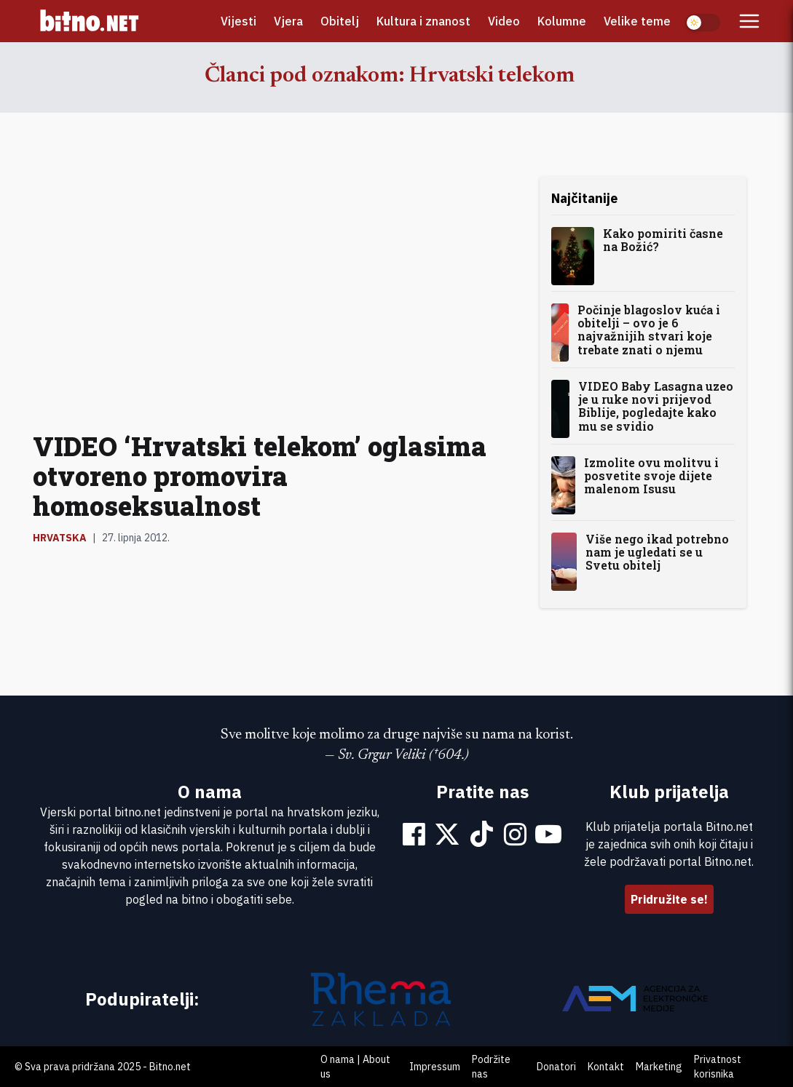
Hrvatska (60, 537)
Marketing (659, 1066)
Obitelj (339, 21)
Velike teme (637, 21)
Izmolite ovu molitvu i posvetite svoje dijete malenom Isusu (651, 476)
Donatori (556, 1066)
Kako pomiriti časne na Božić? (663, 240)
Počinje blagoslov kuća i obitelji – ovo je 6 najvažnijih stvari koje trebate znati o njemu (648, 329)
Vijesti (238, 21)
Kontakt (606, 1066)
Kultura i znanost (423, 21)
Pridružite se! (669, 899)
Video (504, 21)
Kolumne (561, 21)
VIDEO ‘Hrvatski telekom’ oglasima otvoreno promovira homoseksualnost (259, 476)
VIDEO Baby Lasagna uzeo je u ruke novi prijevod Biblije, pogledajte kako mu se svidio (655, 406)
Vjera (288, 21)
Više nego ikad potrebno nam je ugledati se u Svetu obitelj (657, 552)
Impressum (434, 1066)
